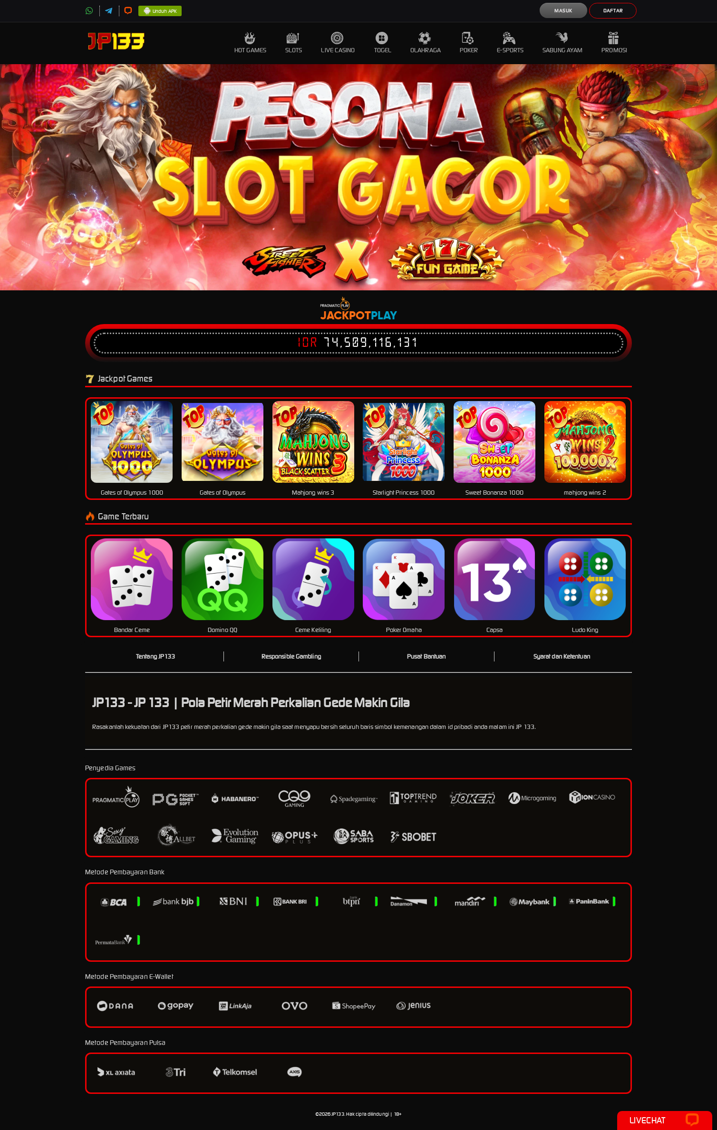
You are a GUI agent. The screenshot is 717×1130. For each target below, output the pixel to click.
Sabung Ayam (562, 43)
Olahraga (425, 43)
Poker (469, 43)
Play (384, 316)
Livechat (664, 1120)
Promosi (614, 43)
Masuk (563, 11)
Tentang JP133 (155, 656)
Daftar (613, 11)
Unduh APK (160, 11)
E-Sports (510, 43)
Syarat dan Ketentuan (561, 656)
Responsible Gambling (291, 656)
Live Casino (338, 43)
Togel (383, 43)
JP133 (337, 1114)
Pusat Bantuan (426, 656)
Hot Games (250, 43)
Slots (293, 43)
